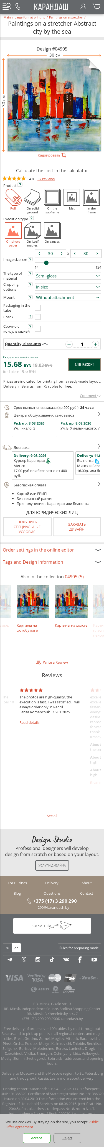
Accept (36, 1137)
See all (52, 815)
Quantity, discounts (23, 343)
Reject (67, 1137)
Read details (29, 722)
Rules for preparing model (79, 947)
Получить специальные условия (27, 526)
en (16, 947)
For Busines (17, 882)
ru (7, 947)
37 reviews (46, 178)
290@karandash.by (53, 907)
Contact (86, 893)
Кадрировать (52, 155)
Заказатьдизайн (77, 527)
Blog (17, 893)
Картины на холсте (71, 606)
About (87, 882)
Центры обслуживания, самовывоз (51, 415)
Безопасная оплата (51, 485)
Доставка (51, 447)
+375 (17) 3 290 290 (55, 900)
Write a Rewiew (55, 662)
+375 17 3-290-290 (35, 1018)
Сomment (90, 395)
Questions (52, 893)
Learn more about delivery (71, 1078)
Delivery (52, 882)
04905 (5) (74, 577)
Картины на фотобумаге (33, 608)
